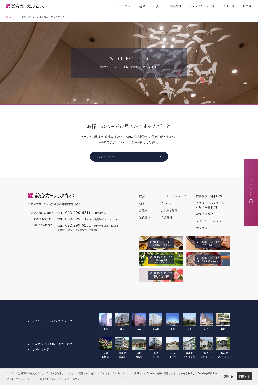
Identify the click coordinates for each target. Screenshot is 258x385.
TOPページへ (105, 156)
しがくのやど (40, 349)
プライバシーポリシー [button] (70, 379)
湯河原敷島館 (122, 347)
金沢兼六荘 (155, 347)
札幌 (105, 322)
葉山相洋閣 (172, 347)
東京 (139, 322)
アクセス (228, 6)
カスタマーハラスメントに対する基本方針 (211, 205)
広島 (206, 322)
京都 (172, 322)
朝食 (142, 6)
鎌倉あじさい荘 (206, 347)
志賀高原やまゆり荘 (223, 347)
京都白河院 (105, 347)
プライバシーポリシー (210, 221)
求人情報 (201, 228)
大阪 (189, 322)
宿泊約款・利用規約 (209, 196)
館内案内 (175, 6)
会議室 (157, 6)
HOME (9, 17)
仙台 (122, 322)
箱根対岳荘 (139, 347)
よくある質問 (169, 210)
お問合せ (248, 6)
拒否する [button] (228, 376)
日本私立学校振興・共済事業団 (52, 344)
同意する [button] (244, 376)
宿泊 (142, 196)
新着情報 (166, 217)
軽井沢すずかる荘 (189, 347)
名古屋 (155, 322)
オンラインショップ (202, 6)
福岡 (223, 322)
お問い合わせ (204, 214)
